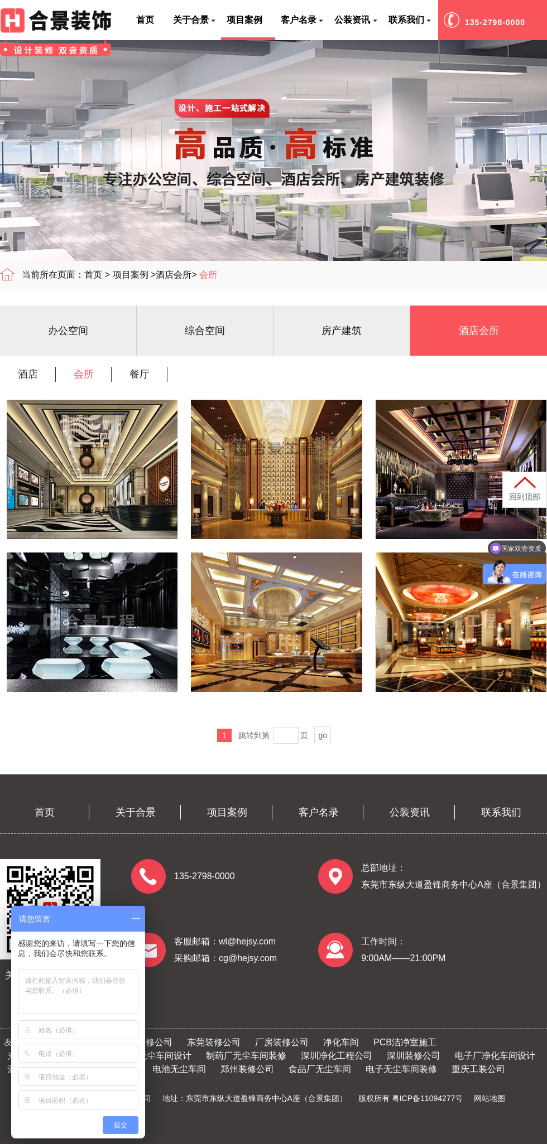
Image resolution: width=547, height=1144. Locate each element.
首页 (93, 274)
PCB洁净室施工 (404, 1042)
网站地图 (489, 1098)
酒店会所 (173, 274)
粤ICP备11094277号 (427, 1098)
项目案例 (130, 274)
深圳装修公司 (413, 1055)
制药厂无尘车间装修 (246, 1055)
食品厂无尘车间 (320, 1069)
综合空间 (205, 330)
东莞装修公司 (214, 1042)
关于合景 (136, 812)
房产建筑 (342, 330)
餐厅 (139, 374)
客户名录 (319, 812)
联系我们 (501, 812)
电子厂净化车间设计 (495, 1055)
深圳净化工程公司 (336, 1055)
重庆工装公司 (478, 1069)
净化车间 (341, 1042)
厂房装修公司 (282, 1042)
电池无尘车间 (179, 1069)
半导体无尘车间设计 (151, 1055)
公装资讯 (410, 812)
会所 (208, 274)
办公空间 (68, 330)
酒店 (28, 374)
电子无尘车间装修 (401, 1069)
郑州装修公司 (247, 1069)
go (322, 735)
